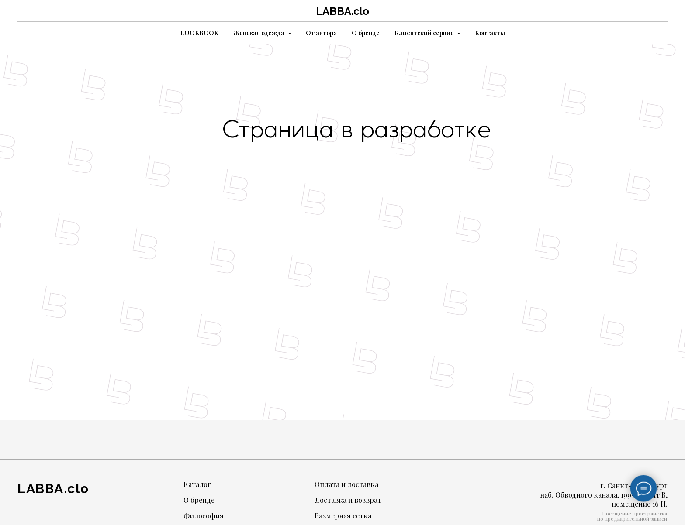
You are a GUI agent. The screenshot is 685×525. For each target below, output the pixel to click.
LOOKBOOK (199, 33)
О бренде (366, 33)
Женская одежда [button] (259, 33)
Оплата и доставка (346, 484)
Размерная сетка (343, 515)
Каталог (197, 484)
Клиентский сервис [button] (424, 33)
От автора (321, 33)
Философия (203, 515)
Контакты (490, 33)
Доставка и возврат (348, 499)
